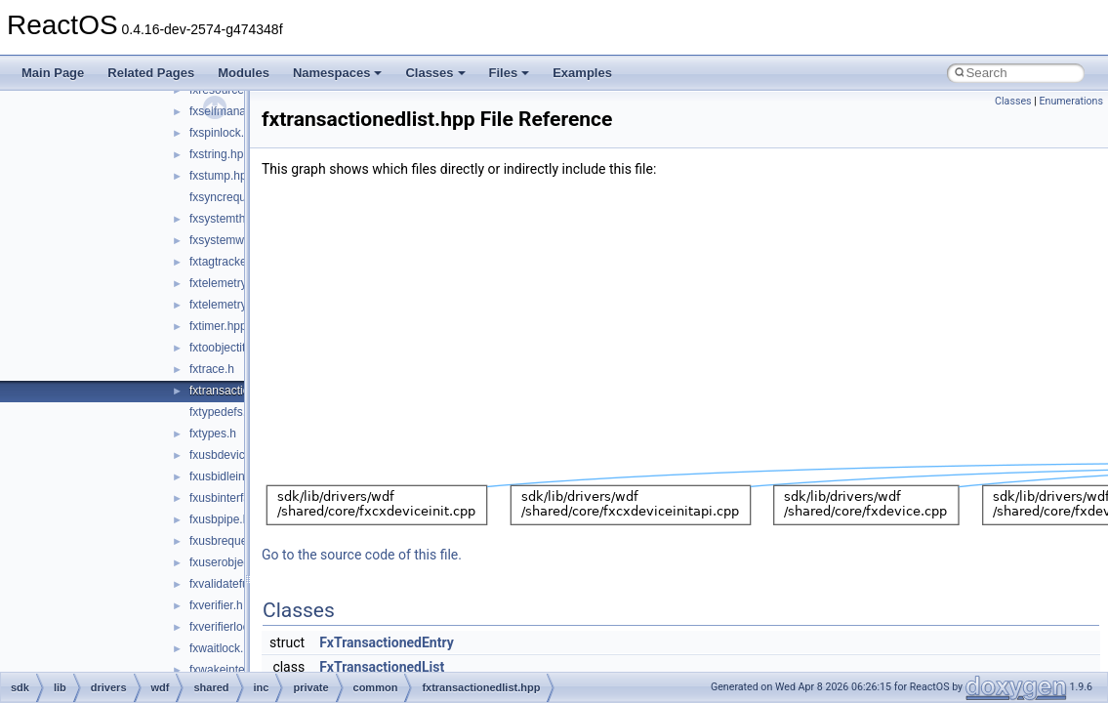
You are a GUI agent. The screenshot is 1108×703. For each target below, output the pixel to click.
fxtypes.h (212, 433)
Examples (582, 72)
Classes (435, 72)
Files (509, 72)
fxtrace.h (211, 369)
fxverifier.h (216, 605)
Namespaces (338, 72)
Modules (243, 72)
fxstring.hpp (219, 154)
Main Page (52, 72)
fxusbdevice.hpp (231, 455)
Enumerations (1071, 101)
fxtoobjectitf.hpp (230, 347)
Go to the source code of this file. (362, 554)
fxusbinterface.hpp (237, 498)
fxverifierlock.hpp (233, 627)
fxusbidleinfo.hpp (233, 476)
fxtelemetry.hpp (228, 283)
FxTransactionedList (381, 667)
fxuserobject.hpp (232, 562)
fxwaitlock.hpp (226, 648)
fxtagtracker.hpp (230, 262)
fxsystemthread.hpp (240, 219)
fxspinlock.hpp (226, 133)
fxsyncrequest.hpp (236, 197)
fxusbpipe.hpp (226, 519)
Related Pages (150, 72)
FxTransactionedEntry (386, 642)
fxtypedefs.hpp (227, 412)
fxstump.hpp (221, 176)
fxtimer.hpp (218, 326)
